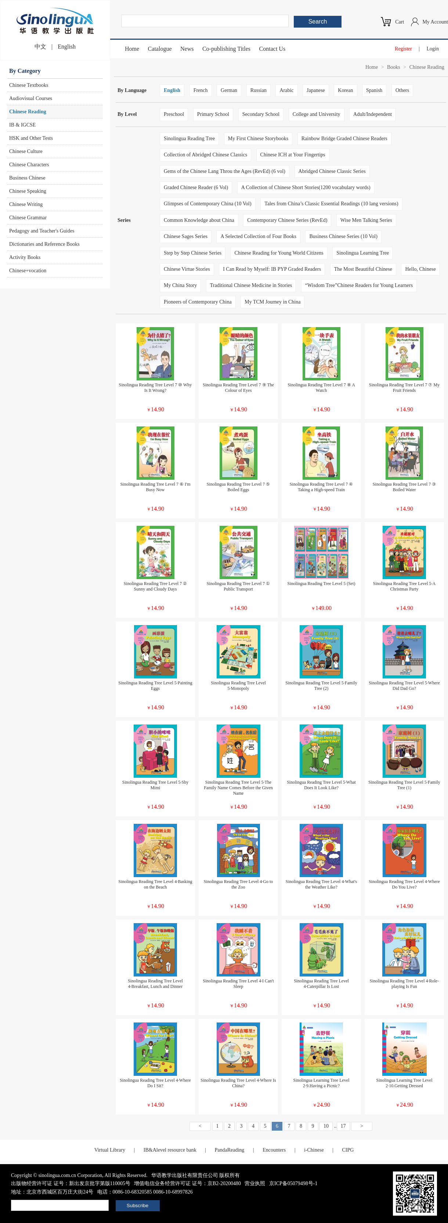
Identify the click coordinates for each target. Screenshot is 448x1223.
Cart (399, 22)
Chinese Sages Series (185, 236)
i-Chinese (314, 1150)
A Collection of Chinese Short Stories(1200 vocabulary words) (306, 187)
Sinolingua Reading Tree (189, 138)
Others (402, 90)
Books (393, 67)
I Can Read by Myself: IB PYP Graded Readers (272, 269)
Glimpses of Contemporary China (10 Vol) (208, 203)
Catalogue (160, 49)
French (201, 90)
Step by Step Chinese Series (192, 253)
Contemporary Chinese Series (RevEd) (287, 220)
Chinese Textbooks (28, 85)
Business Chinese (27, 178)
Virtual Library (109, 1150)
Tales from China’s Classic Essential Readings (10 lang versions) (331, 203)
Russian (258, 90)
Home (132, 49)
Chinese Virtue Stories (187, 269)
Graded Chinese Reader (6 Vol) (196, 187)
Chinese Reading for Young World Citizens (279, 253)
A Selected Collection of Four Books (258, 236)
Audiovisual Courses (30, 98)
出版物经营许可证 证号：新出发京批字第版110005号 (70, 1183)
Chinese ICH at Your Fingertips (292, 154)
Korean (345, 90)
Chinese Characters (29, 164)
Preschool (174, 114)
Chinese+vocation (27, 270)
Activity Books (24, 257)
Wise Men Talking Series (366, 220)
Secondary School (260, 114)
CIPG (348, 1150)
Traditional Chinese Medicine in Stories (251, 285)
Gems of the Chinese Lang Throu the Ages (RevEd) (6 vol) (224, 171)
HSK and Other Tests (31, 138)
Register (403, 49)
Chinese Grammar (28, 217)
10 (326, 1126)
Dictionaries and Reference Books (44, 244)
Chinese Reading (27, 111)
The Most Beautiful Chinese (363, 269)
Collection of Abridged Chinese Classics (205, 154)
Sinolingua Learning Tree (362, 253)
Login (433, 49)
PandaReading (229, 1150)
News (187, 49)
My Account (435, 22)
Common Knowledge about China (199, 220)
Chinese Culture (26, 151)
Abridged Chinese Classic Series (332, 171)
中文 (40, 46)
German (229, 90)
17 (343, 1126)
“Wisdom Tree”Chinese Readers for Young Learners (359, 285)
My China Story (180, 285)
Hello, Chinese (420, 269)
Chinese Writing (26, 204)
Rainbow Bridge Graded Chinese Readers (344, 138)
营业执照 (255, 1183)
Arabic (286, 90)
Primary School (213, 114)
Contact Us (272, 49)
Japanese (316, 90)
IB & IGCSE (22, 125)
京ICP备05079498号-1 (293, 1183)
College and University (316, 114)
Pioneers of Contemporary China (198, 302)
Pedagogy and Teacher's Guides (41, 231)
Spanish (374, 90)
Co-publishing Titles (226, 49)
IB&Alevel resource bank (170, 1150)
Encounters (274, 1150)
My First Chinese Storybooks (258, 138)
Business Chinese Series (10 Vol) (343, 236)
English (67, 46)
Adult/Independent (372, 114)
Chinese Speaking (27, 191)
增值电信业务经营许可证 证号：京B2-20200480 (187, 1183)
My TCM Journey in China (272, 302)
